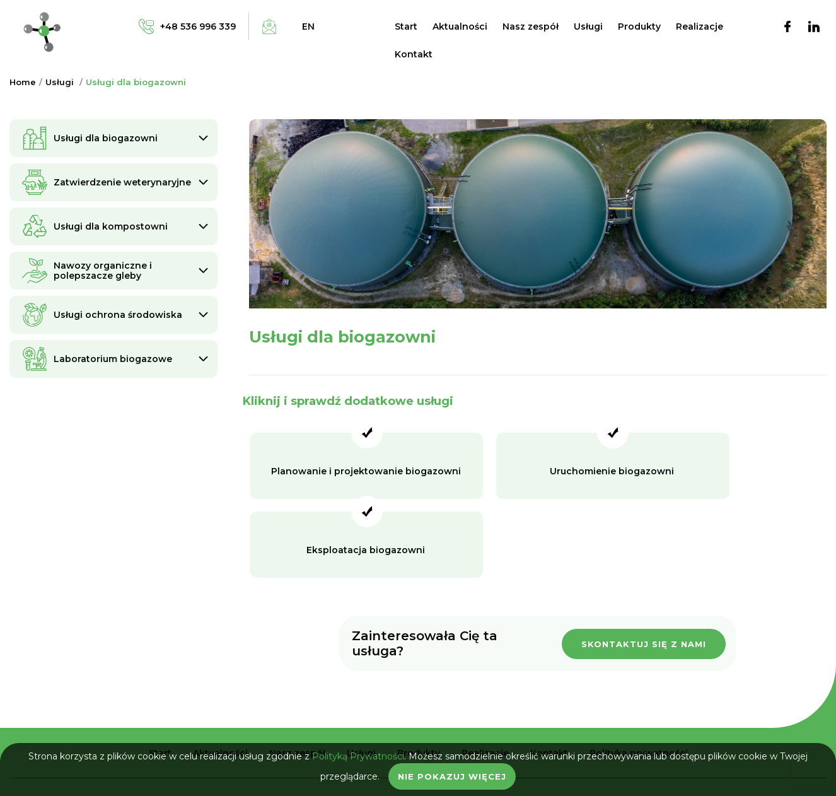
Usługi (588, 26)
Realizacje (699, 26)
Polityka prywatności (638, 677)
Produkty (639, 26)
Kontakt (414, 54)
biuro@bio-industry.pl (418, 740)
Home (22, 82)
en (308, 26)
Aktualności (460, 26)
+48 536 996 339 (418, 728)
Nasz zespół (530, 26)
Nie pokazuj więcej (452, 776)
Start (406, 26)
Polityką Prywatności (358, 756)
